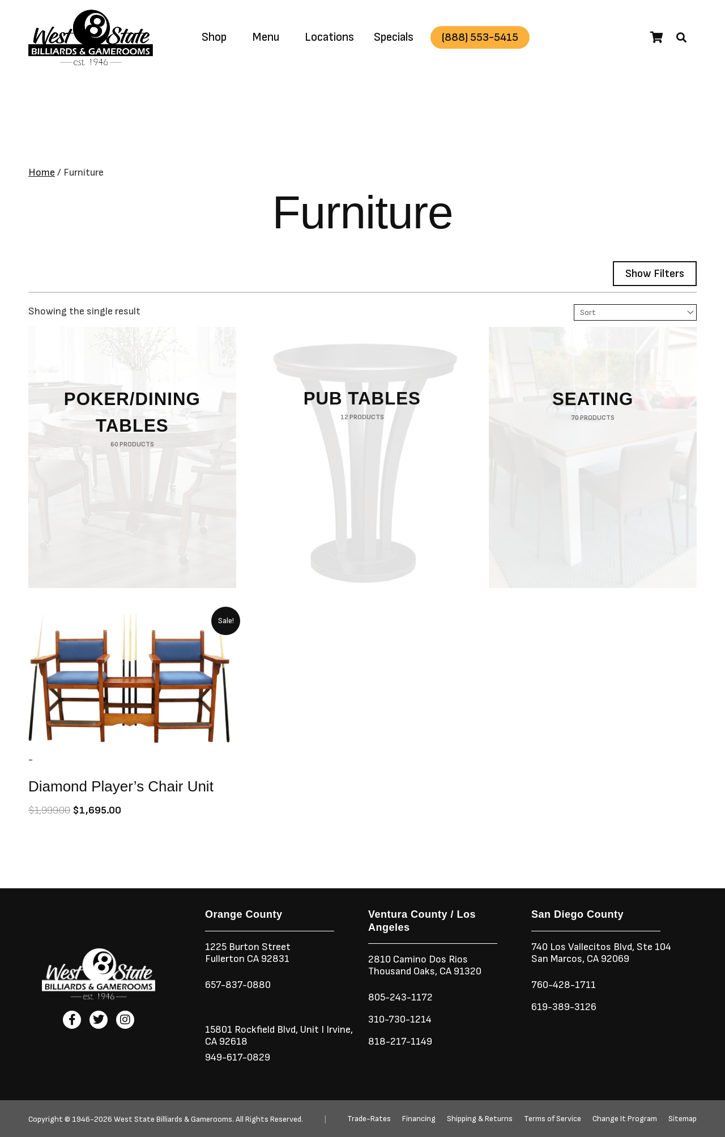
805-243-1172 (400, 997)
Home (41, 172)
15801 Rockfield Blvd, (251, 1030)
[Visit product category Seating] (593, 457)
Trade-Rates (369, 1119)
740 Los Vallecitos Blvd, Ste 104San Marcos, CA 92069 (601, 953)
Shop (214, 37)
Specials (393, 37)
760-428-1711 (564, 985)
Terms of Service (552, 1119)
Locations (329, 37)
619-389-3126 (563, 1007)
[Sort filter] (635, 312)
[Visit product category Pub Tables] (362, 457)
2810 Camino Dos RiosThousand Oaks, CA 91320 (424, 965)
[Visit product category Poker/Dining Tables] (132, 457)
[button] (681, 37)
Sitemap (682, 1119)
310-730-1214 (400, 1019)
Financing (419, 1119)
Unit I (311, 1030)
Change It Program (624, 1119)
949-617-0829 (237, 1057)
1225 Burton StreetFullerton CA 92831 (248, 953)
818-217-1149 (400, 1041)
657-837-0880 (238, 985)
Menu (265, 37)
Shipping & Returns (480, 1119)
